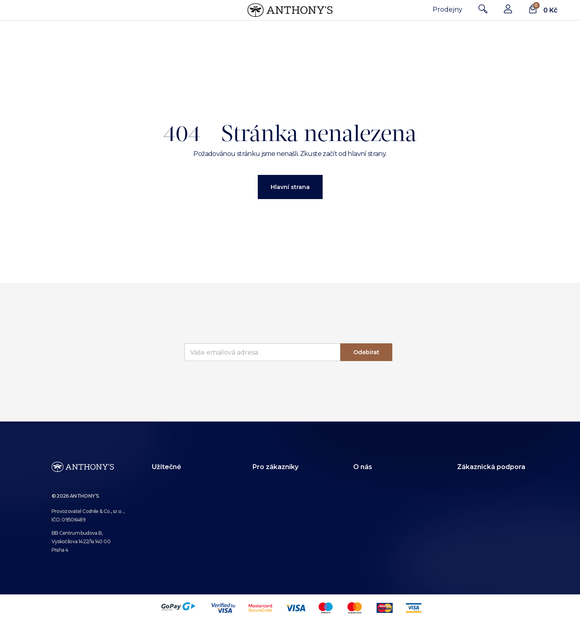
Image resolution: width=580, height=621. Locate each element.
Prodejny (447, 9)
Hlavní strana (290, 187)
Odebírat (366, 352)
